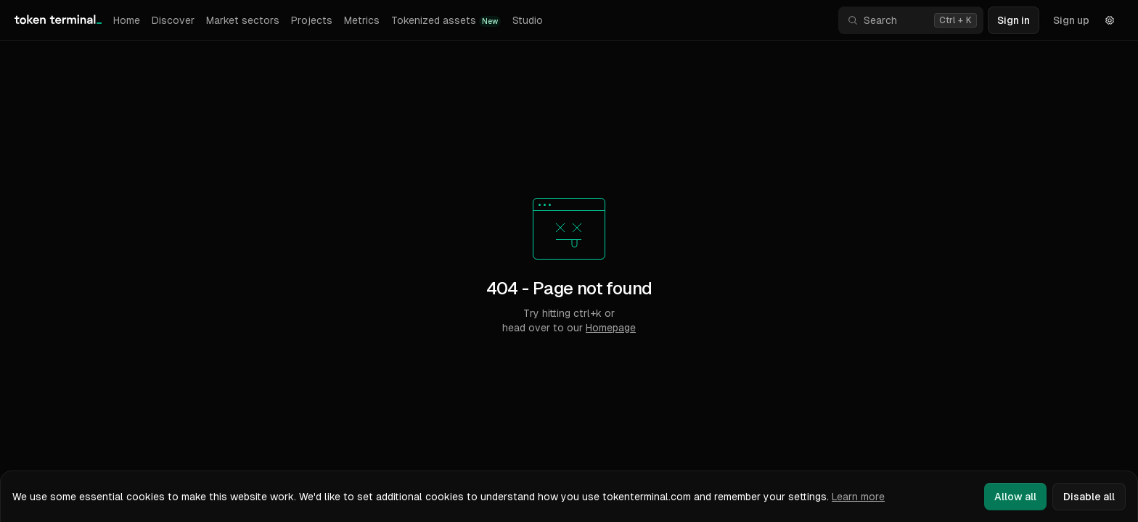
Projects (311, 20)
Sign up (1071, 20)
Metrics (362, 20)
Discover (173, 20)
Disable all (1089, 496)
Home (126, 20)
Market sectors (242, 20)
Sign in (1013, 20)
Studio (527, 20)
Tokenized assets (446, 20)
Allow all (1015, 496)
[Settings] (1109, 20)
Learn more (858, 496)
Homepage (611, 328)
